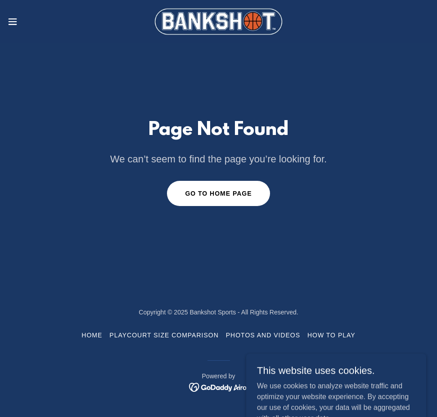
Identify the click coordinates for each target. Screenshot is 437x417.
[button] (36, 22)
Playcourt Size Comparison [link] (163, 335)
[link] (218, 22)
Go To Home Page (218, 193)
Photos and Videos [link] (263, 335)
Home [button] (91, 335)
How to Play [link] (331, 335)
